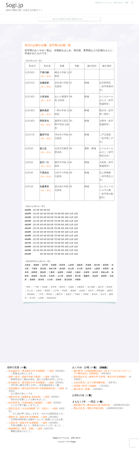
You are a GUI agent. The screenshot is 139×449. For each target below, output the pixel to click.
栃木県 (97, 265)
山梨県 (97, 268)
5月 (48, 210)
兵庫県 (86, 272)
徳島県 (69, 276)
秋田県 (62, 265)
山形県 (71, 265)
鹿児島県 (68, 279)
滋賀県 (60, 272)
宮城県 (53, 265)
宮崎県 (58, 279)
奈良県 (95, 272)
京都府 (69, 272)
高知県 (95, 276)
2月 (37, 210)
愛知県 (43, 272)
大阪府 (78, 272)
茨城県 (88, 265)
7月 (55, 213)
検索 (126, 3)
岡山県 (43, 276)
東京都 (43, 268)
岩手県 (45, 265)
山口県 (60, 276)
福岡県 (104, 276)
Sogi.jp (73, 442)
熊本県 (41, 279)
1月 (34, 210)
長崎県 (32, 279)
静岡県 (34, 272)
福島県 (80, 265)
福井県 (88, 268)
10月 (67, 213)
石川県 (80, 268)
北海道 (27, 265)
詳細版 (103, 367)
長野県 (106, 268)
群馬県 (106, 265)
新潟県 (62, 268)
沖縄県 (78, 279)
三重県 (52, 272)
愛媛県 (86, 276)
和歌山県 (105, 272)
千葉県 (34, 268)
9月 (62, 213)
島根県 (34, 276)
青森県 (36, 265)
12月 (76, 213)
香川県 (78, 276)
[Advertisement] (69, 33)
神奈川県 (52, 268)
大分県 (50, 279)
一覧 (131, 3)
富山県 (71, 268)
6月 (51, 213)
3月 (41, 210)
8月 (59, 213)
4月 (44, 210)
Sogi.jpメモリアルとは (103, 3)
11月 (71, 213)
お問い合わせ (118, 3)
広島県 (52, 276)
